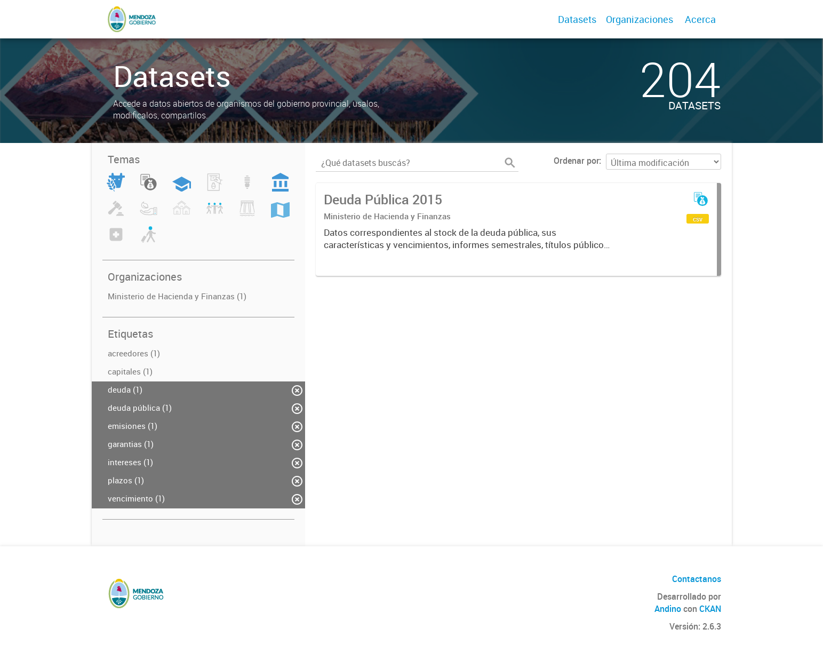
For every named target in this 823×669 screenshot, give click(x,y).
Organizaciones (639, 19)
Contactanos (696, 579)
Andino (667, 609)
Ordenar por (576, 160)
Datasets (577, 19)
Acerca (700, 19)
